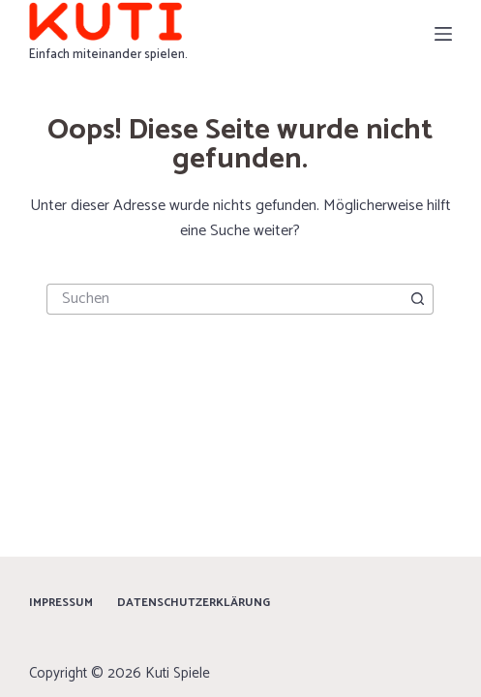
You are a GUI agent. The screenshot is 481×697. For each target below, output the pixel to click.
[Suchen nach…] (224, 299)
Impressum (61, 603)
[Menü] (443, 34)
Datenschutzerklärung (193, 603)
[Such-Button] (418, 299)
